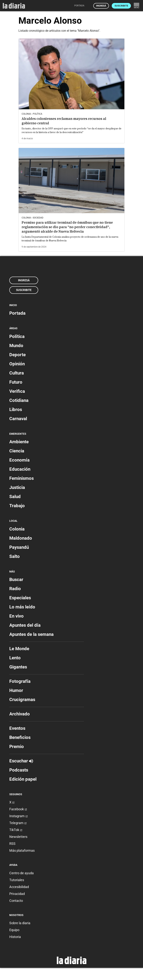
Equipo (14, 930)
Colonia (17, 529)
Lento (15, 657)
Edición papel (22, 779)
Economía (19, 460)
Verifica (17, 391)
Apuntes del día (25, 625)
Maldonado (20, 538)
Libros (15, 409)
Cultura (16, 373)
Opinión (17, 363)
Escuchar (21, 761)
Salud (15, 496)
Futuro (15, 382)
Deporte (17, 354)
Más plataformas (22, 850)
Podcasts (18, 770)
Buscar (16, 579)
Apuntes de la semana (31, 634)
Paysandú (19, 547)
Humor (16, 690)
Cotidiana (18, 400)
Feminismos (21, 478)
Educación (19, 469)
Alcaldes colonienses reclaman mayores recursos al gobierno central (64, 120)
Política (17, 336)
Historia (15, 937)
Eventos (17, 728)
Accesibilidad (19, 887)
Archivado (19, 714)
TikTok (15, 830)
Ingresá (101, 5)
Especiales (20, 597)
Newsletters (18, 837)
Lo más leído (22, 607)
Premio (16, 746)
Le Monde (19, 648)
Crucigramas (22, 699)
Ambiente (19, 441)
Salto (14, 556)
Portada (17, 313)
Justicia (17, 487)
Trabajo (17, 505)
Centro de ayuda (21, 873)
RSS (12, 844)
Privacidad (17, 894)
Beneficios (20, 737)
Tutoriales (16, 880)
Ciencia (16, 451)
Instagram (18, 816)
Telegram (18, 823)
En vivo (16, 616)
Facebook (18, 809)
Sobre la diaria (19, 923)
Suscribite (121, 5)
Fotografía (20, 681)
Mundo (16, 345)
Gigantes (18, 667)
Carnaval (18, 418)
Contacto (16, 901)
